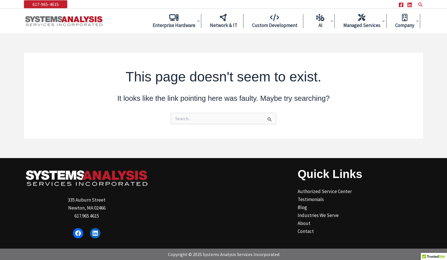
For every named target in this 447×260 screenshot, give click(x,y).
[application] (204, 21)
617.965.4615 (86, 216)
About (304, 223)
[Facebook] (401, 4)
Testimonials (311, 199)
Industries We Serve (318, 215)
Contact (306, 231)
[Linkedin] (409, 4)
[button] (45, 4)
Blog (302, 207)
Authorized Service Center (325, 191)
